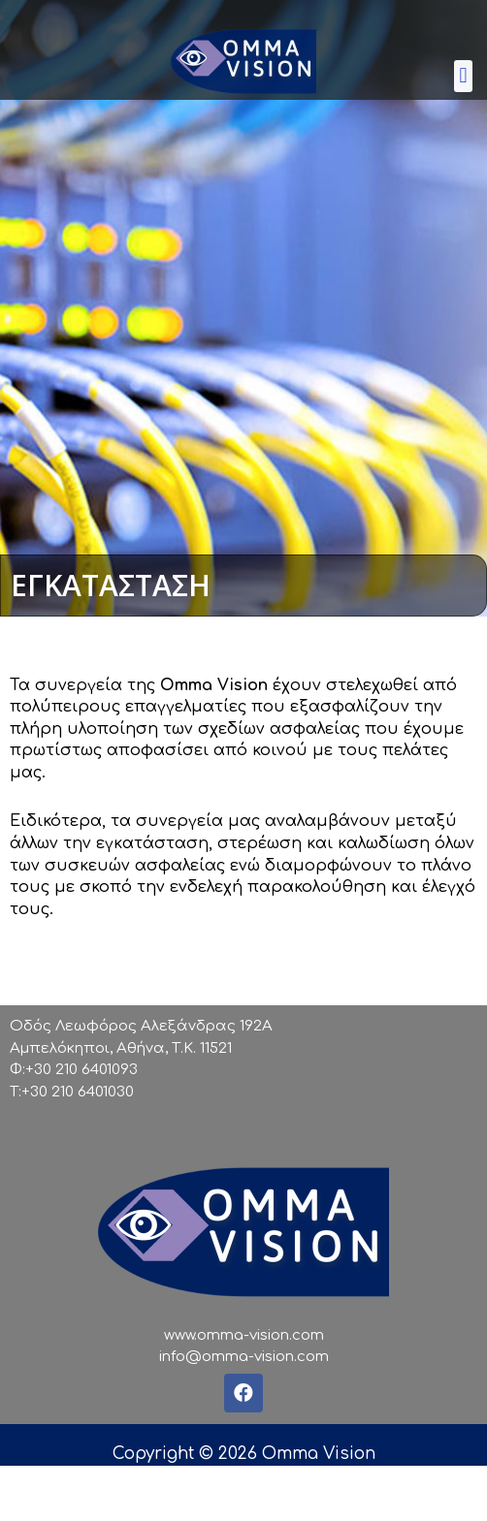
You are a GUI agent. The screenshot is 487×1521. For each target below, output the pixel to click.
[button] (463, 76)
